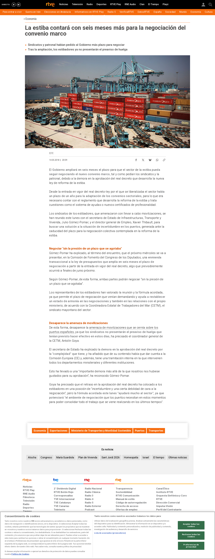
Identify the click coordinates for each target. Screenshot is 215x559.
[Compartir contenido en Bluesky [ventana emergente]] (150, 159)
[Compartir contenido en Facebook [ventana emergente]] (136, 159)
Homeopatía (131, 457)
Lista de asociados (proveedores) (110, 533)
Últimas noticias (177, 457)
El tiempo (158, 457)
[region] (107, 535)
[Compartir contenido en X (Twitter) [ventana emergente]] (143, 159)
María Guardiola (65, 457)
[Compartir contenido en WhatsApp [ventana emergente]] (157, 159)
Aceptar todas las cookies (191, 525)
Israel (146, 457)
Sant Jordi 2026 (111, 457)
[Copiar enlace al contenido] (164, 159)
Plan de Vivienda (87, 457)
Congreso (46, 457)
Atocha (32, 457)
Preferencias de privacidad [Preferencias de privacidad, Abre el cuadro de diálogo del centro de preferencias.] (191, 546)
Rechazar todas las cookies (191, 535)
